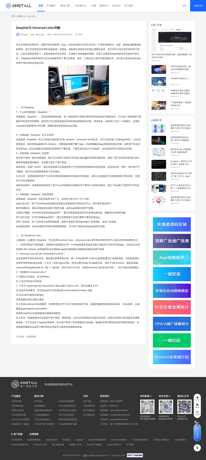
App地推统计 (40, 406)
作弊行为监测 (17, 410)
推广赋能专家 (58, 444)
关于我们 (128, 5)
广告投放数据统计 (42, 415)
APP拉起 (38, 401)
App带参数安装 (34, 440)
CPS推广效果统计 (161, 440)
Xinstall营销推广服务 (68, 424)
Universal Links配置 (20, 419)
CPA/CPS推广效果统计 (44, 424)
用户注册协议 (89, 410)
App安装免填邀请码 (43, 410)
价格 (94, 5)
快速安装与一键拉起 (20, 424)
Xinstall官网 (16, 440)
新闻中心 (104, 5)
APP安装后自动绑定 (68, 410)
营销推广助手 (75, 444)
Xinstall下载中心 (114, 444)
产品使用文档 (89, 406)
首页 (41, 5)
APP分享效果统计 (67, 415)
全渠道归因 (16, 401)
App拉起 (79, 440)
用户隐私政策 (89, 415)
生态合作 (116, 5)
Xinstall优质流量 (18, 415)
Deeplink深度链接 (66, 401)
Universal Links (40, 444)
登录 (184, 6)
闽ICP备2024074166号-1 (72, 455)
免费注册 (198, 6)
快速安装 (67, 440)
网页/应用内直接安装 (68, 419)
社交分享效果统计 (42, 419)
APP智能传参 (17, 406)
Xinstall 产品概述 (94, 444)
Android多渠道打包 (67, 406)
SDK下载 (87, 401)
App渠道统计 (51, 440)
